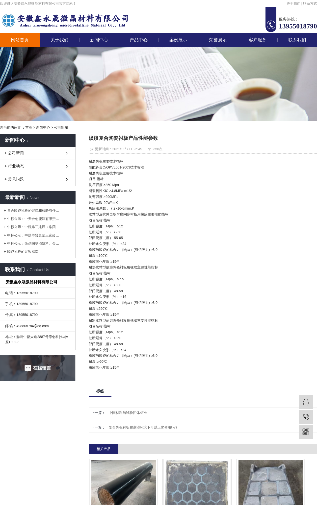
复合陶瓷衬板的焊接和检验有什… (33, 211)
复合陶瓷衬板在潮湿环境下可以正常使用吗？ (143, 427)
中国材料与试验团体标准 (128, 413)
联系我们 (297, 39)
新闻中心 (99, 39)
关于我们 (293, 3)
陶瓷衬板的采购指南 (22, 252)
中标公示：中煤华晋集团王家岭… (33, 235)
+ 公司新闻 (14, 153)
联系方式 (310, 3)
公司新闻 (61, 127)
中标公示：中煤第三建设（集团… (33, 227)
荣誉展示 (218, 39)
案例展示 (178, 39)
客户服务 (257, 39)
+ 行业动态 (14, 166)
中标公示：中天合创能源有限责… (33, 219)
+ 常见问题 (14, 179)
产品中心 (139, 39)
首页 (28, 127)
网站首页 (20, 39)
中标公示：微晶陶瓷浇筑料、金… (33, 243)
